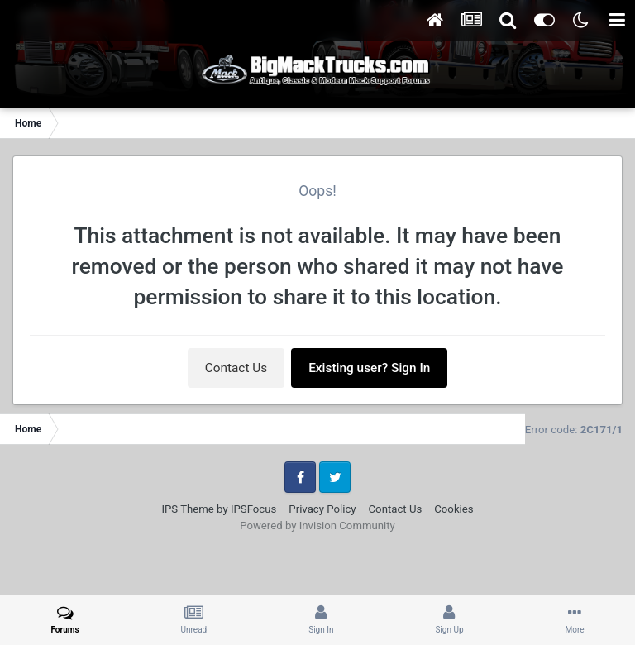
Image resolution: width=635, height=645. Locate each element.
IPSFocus (253, 509)
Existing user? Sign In (369, 368)
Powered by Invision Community (317, 525)
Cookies (453, 509)
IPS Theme (187, 509)
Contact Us (236, 368)
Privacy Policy (322, 509)
